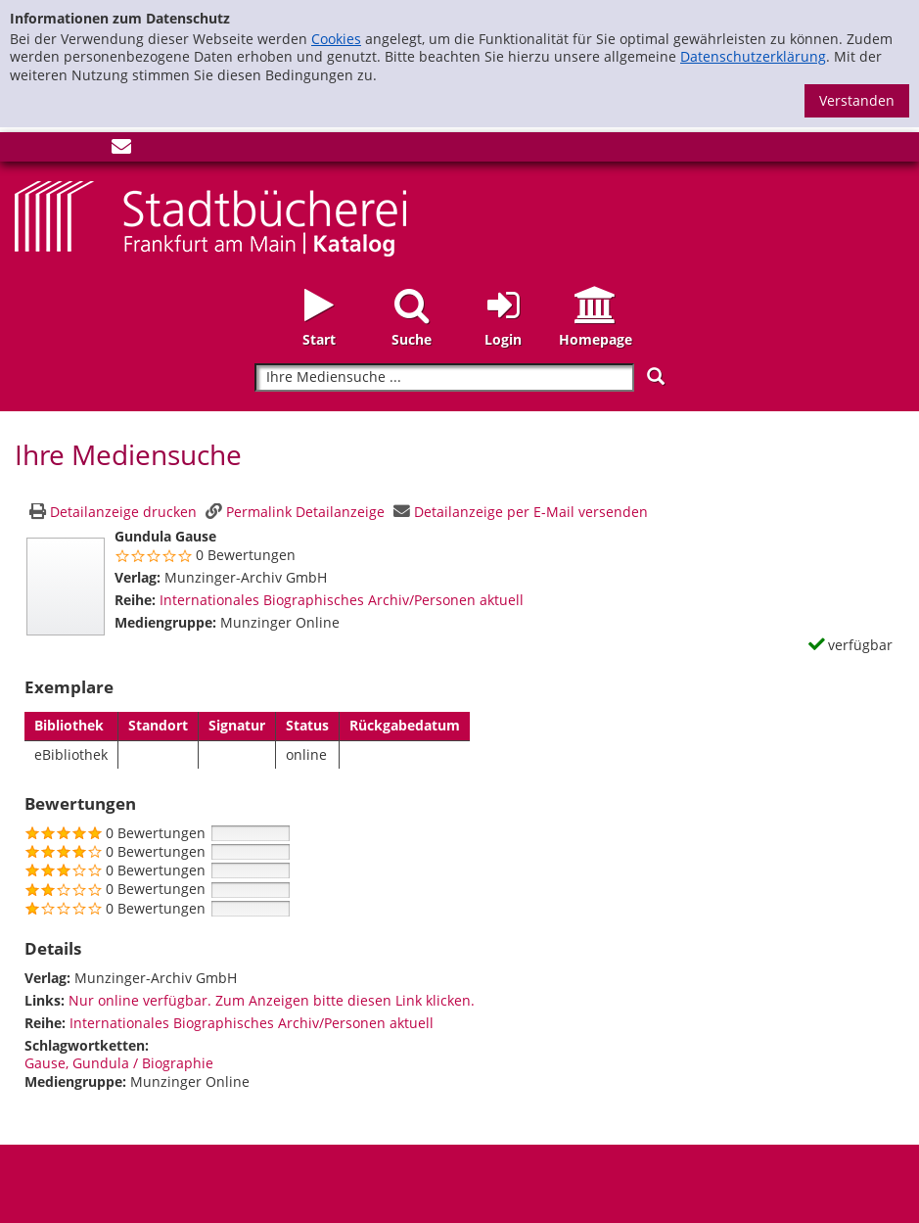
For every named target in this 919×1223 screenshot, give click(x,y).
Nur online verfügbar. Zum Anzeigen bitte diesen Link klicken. (272, 1000)
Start (319, 339)
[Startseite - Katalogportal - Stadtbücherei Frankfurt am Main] (210, 217)
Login (503, 339)
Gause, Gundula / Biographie (118, 1063)
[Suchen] (656, 376)
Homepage (595, 339)
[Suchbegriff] (443, 377)
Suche (411, 339)
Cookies (336, 38)
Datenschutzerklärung (753, 56)
